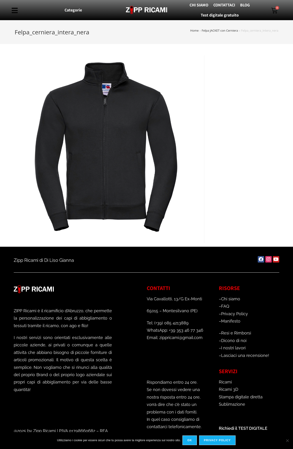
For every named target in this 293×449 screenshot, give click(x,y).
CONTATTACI (224, 5)
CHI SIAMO (199, 5)
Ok (190, 440)
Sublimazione (232, 404)
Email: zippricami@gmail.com (175, 337)
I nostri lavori (233, 347)
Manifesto (230, 321)
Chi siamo (230, 298)
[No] (287, 440)
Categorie (73, 10)
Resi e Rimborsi (236, 333)
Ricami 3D (228, 389)
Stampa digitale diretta (241, 396)
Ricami (225, 382)
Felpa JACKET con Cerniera (220, 30)
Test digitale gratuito (220, 15)
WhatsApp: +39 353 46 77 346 (175, 330)
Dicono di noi (234, 340)
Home (194, 30)
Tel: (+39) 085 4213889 (168, 322)
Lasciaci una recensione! (245, 355)
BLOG (245, 5)
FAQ (225, 306)
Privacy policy (217, 440)
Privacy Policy (234, 313)
